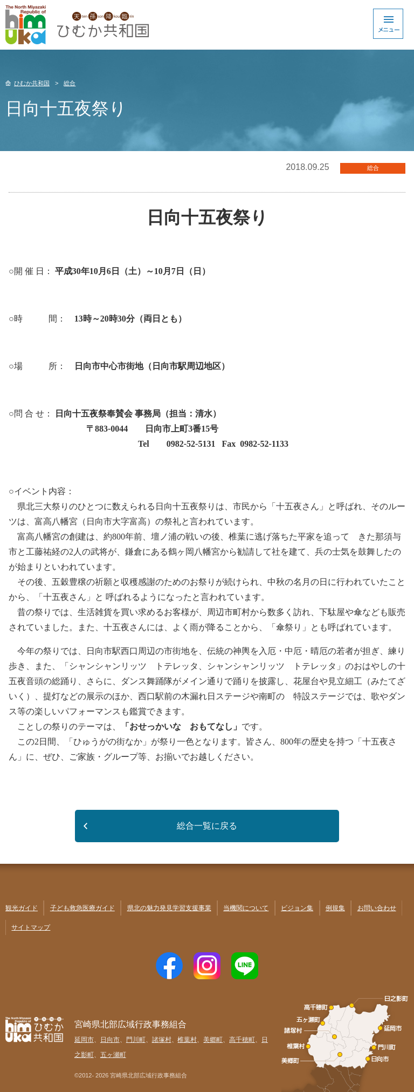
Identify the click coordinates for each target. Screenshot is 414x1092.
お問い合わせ (376, 908)
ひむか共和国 (32, 83)
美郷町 (213, 1039)
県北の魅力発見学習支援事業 (169, 908)
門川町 (136, 1039)
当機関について (245, 908)
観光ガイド (21, 908)
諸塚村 (161, 1039)
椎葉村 (187, 1039)
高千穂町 (242, 1039)
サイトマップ (30, 927)
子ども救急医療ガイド (82, 908)
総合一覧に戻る (207, 825)
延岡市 (84, 1039)
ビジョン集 (297, 908)
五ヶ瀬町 (113, 1055)
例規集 (335, 908)
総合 (69, 83)
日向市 (110, 1039)
